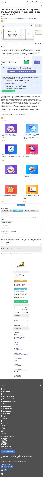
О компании (4, 423)
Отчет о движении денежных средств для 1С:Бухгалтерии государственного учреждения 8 (20, 12)
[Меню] (2, 2)
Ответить (6, 225)
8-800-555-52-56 (6, 446)
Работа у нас (4, 431)
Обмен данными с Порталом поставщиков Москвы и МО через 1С (31, 197)
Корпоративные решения (10, 401)
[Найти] (41, 385)
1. (1, 228)
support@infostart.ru (7, 448)
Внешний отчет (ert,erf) (19, 345)
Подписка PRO (5, 427)
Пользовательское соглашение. (9, 457)
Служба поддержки (8, 436)
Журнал (5, 389)
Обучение (6, 403)
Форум (5, 418)
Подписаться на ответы (6, 210)
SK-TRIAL (5, 228)
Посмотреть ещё (21, 205)
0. (1, 216)
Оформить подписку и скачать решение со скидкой (21, 71)
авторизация (29, 253)
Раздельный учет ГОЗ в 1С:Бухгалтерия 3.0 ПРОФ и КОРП (9, 136)
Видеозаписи (6, 413)
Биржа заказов (7, 416)
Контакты (3, 433)
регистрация (23, 253)
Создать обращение (8, 451)
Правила (3, 428)
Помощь (3, 430)
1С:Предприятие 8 (18, 349)
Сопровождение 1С (8, 398)
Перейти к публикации (6, 222)
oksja (4, 216)
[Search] (21, 385)
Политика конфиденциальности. (25, 457)
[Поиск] (5, 2)
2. (1, 236)
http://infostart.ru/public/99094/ (8, 231)
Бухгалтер (16, 342)
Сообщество (4, 425)
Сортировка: (31, 210)
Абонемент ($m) (17, 376)
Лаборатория (7, 394)
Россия (15, 361)
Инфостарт (22, 114)
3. (1, 247)
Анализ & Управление (9, 396)
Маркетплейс (7, 406)
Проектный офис (7, 408)
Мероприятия (7, 411)
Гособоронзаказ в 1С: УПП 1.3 (10, 175)
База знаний (6, 391)
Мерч (4, 421)
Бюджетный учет (18, 338)
